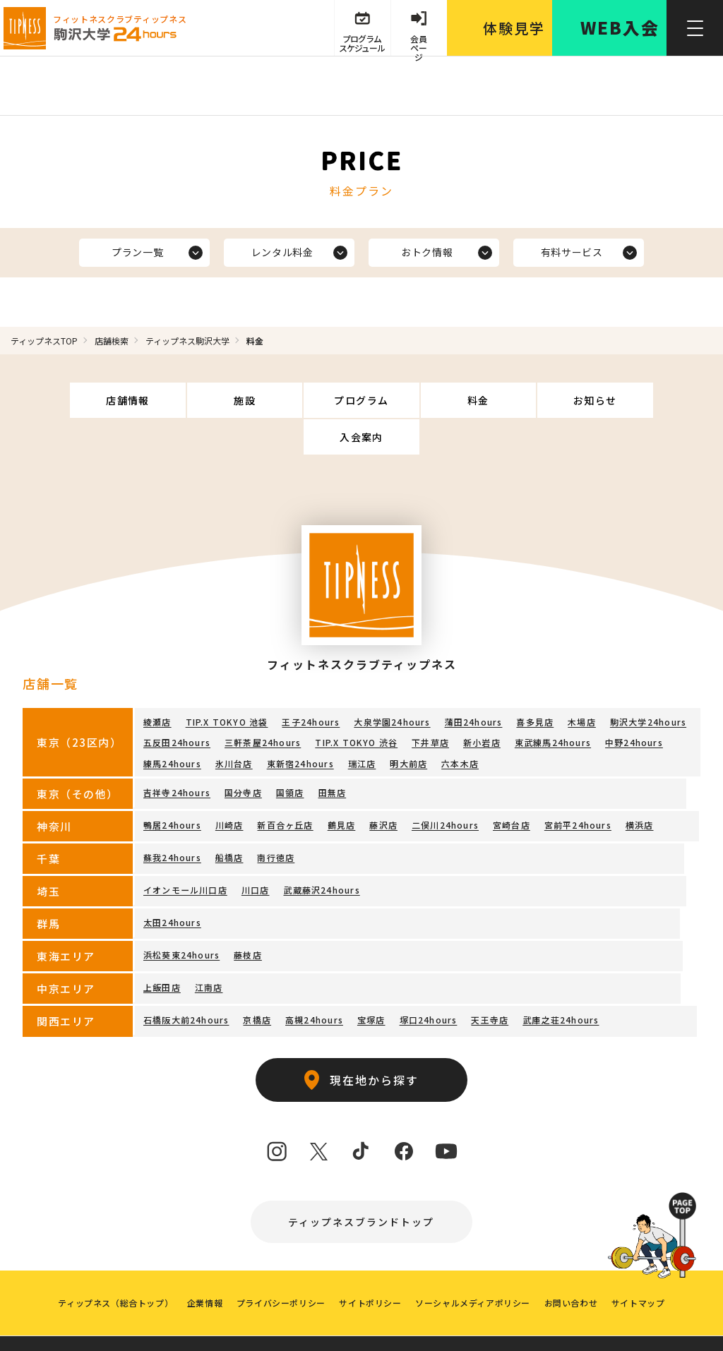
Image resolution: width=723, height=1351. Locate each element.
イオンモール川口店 (185, 853)
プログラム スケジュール (360, 43)
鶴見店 (342, 788)
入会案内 (636, 400)
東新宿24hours (300, 727)
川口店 (255, 853)
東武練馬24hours (553, 705)
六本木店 (460, 727)
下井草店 (430, 705)
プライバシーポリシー (280, 1267)
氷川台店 (234, 727)
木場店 (582, 685)
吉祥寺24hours (176, 756)
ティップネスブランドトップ (362, 1185)
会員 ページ (418, 43)
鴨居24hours (172, 788)
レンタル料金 (282, 252)
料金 (416, 400)
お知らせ (526, 400)
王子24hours (311, 685)
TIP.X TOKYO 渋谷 (356, 705)
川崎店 (229, 788)
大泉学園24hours (392, 685)
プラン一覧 (138, 252)
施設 (197, 400)
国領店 (290, 756)
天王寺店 (489, 983)
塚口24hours (428, 983)
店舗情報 (87, 400)
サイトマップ (639, 1267)
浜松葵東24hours (181, 918)
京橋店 (257, 983)
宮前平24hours (577, 788)
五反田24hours (176, 705)
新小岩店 (482, 705)
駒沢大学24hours (648, 685)
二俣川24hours (445, 788)
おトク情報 (427, 252)
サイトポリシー (370, 1267)
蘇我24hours (172, 821)
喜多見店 (535, 685)
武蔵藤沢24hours (321, 853)
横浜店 (640, 788)
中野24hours (634, 705)
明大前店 (408, 727)
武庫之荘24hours (560, 983)
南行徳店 (275, 821)
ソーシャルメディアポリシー (473, 1267)
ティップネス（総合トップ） (114, 1267)
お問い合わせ (572, 1267)
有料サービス (571, 252)
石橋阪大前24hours (186, 983)
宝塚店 (371, 983)
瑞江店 (362, 727)
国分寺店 (243, 756)
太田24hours (172, 885)
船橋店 (229, 821)
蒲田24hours (473, 685)
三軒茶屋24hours (263, 705)
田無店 (332, 756)
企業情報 (204, 1267)
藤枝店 (248, 918)
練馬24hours (172, 727)
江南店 (209, 950)
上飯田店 (162, 950)
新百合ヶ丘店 (285, 788)
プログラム (307, 400)
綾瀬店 (157, 685)
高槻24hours (314, 983)
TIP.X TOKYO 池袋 (227, 685)
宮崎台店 (511, 788)
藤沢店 (383, 788)
